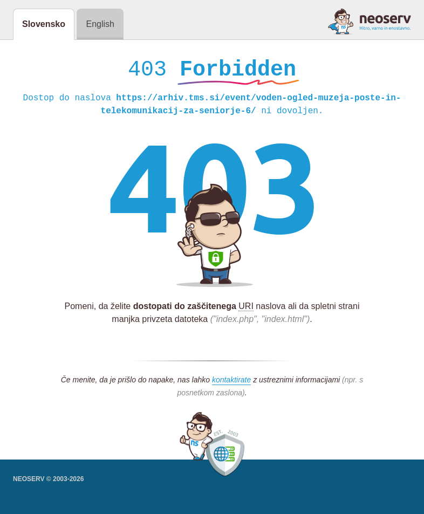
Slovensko (43, 24)
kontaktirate (231, 382)
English (100, 24)
